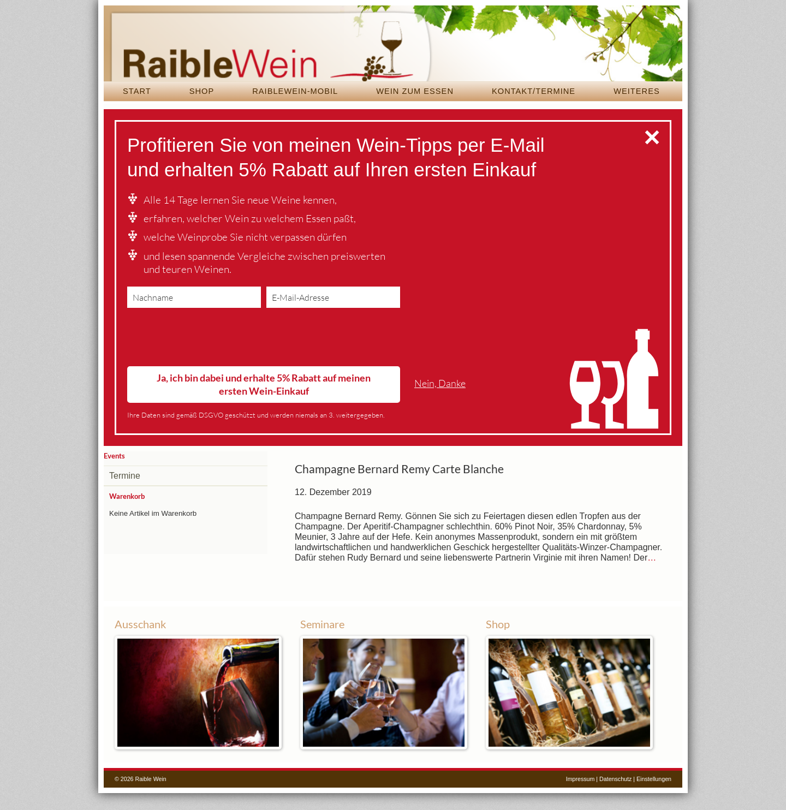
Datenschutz (615, 796)
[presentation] (210, 356)
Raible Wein (393, 51)
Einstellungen (653, 796)
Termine (124, 492)
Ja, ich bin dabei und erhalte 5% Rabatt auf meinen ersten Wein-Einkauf (264, 401)
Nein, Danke (440, 400)
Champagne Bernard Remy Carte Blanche (399, 486)
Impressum (580, 796)
